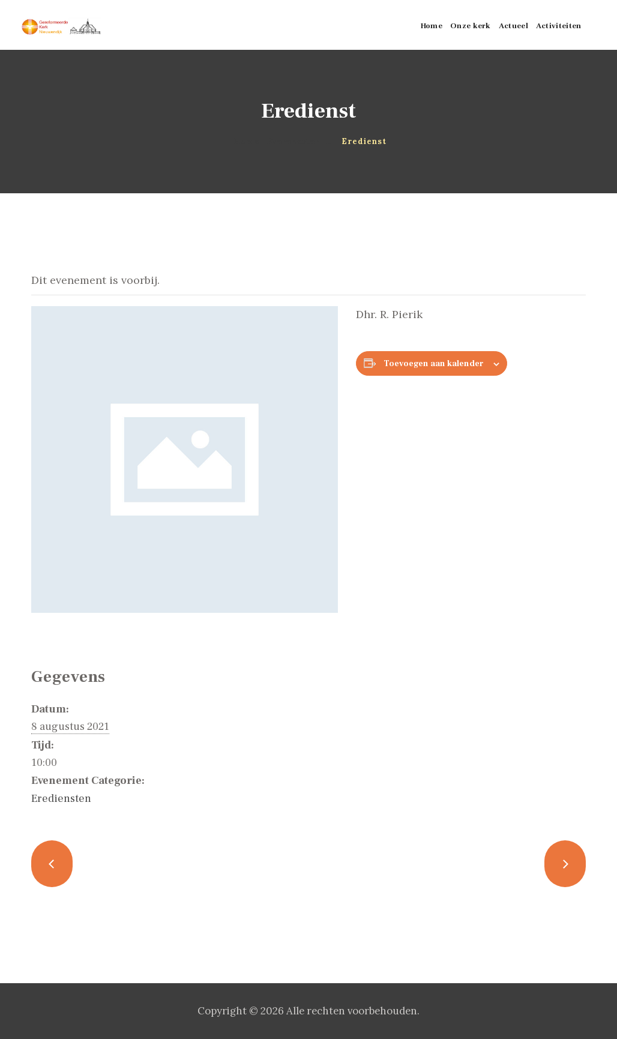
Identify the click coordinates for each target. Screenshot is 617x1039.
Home (246, 141)
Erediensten (61, 799)
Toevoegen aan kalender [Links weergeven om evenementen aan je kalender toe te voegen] (434, 363)
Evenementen (293, 141)
